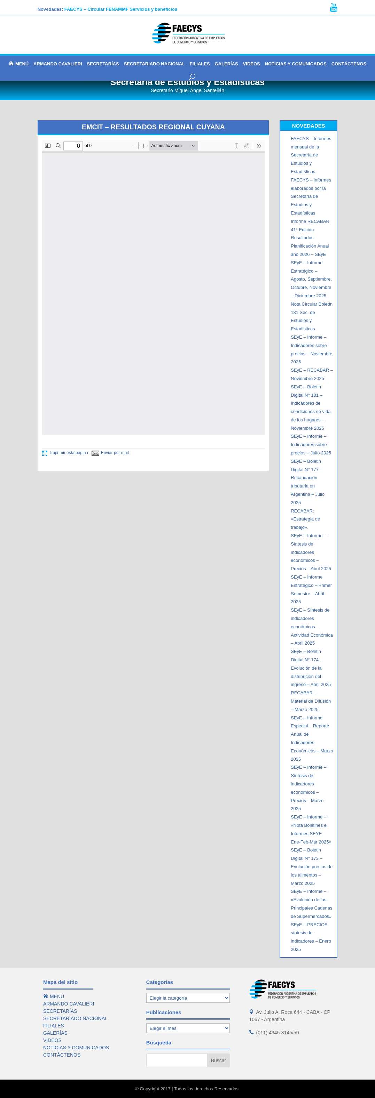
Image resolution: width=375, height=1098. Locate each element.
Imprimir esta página (65, 452)
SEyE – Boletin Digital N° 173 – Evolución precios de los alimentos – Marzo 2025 (312, 866)
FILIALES (200, 64)
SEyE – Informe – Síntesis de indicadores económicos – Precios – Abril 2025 (311, 552)
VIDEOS (251, 64)
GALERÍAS (226, 64)
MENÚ (19, 63)
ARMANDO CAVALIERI (57, 64)
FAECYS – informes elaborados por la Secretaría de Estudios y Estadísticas (311, 196)
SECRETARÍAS (103, 64)
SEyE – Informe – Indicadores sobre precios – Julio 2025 (311, 444)
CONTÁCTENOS (348, 64)
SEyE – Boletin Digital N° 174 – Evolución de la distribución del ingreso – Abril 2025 (311, 668)
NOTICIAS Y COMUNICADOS (296, 64)
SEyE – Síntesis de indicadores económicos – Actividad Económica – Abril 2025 (312, 626)
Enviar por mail (110, 452)
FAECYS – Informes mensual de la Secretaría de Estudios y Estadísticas (311, 155)
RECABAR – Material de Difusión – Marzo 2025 (311, 701)
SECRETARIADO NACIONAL (154, 64)
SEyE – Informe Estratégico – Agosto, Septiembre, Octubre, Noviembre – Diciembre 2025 (311, 279)
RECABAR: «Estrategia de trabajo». (305, 519)
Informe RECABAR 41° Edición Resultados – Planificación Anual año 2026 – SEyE (310, 238)
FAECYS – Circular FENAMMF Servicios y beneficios (120, 9)
